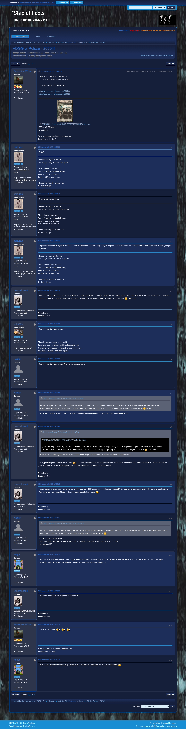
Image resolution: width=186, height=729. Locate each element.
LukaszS (18, 324)
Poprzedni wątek (149, 55)
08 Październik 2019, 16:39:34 (49, 554)
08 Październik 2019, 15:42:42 (49, 518)
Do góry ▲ (173, 723)
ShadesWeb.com (29, 726)
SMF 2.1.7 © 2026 (15, 723)
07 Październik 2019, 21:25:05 (49, 324)
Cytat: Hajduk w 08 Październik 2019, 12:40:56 (60, 432)
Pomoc (152, 723)
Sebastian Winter (23, 71)
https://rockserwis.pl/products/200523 (54, 91)
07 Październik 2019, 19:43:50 (49, 290)
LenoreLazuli (21, 290)
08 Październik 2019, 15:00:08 (49, 426)
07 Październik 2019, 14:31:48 (49, 194)
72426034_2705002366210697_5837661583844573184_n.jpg (64, 124)
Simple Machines (29, 723)
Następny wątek (165, 55)
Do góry (15, 695)
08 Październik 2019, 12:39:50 (49, 359)
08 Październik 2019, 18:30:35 (49, 624)
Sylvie (79, 42)
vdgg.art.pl (134, 30)
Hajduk (17, 359)
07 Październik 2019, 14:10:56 (49, 147)
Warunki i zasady (162, 723)
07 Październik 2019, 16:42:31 (49, 241)
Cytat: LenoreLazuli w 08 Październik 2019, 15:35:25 (63, 524)
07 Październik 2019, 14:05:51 (51, 71)
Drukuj (170, 63)
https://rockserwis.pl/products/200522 (54, 94)
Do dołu (15, 63)
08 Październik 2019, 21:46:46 (49, 660)
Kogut (17, 554)
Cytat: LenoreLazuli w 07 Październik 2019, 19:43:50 (63, 399)
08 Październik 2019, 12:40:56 (49, 392)
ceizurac (18, 147)
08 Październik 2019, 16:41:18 (49, 591)
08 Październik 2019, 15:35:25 (49, 484)
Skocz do (136, 707)
